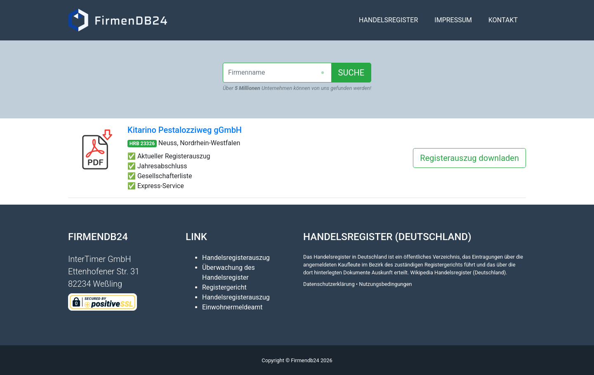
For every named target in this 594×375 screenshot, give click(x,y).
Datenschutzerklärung (329, 284)
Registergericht (224, 287)
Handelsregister (388, 23)
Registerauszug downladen (469, 158)
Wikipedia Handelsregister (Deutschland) (458, 272)
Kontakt (503, 23)
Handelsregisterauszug (236, 258)
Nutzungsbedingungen (385, 284)
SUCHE (351, 73)
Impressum (453, 23)
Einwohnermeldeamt (232, 307)
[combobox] (277, 73)
